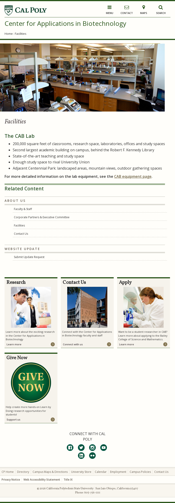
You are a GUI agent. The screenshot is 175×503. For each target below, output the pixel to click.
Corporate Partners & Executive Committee (41, 217)
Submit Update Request (29, 257)
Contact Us (21, 234)
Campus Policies (140, 472)
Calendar (101, 472)
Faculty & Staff (23, 209)
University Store (81, 472)
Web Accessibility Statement (41, 480)
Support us (13, 419)
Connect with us (73, 344)
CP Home (8, 472)
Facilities (19, 225)
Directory (23, 472)
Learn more (14, 344)
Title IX (68, 480)
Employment (118, 472)
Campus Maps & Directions (50, 472)
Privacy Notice (11, 480)
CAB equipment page (133, 176)
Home (9, 34)
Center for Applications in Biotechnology (65, 23)
